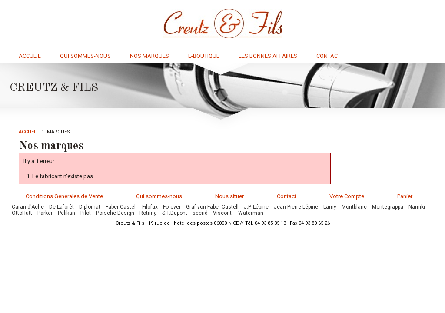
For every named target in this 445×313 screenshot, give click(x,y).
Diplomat (89, 207)
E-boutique (203, 56)
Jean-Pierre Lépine (296, 207)
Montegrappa (387, 207)
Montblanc (354, 207)
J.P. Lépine (256, 207)
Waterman (250, 213)
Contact (328, 56)
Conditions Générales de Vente (64, 196)
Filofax (150, 207)
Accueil (30, 56)
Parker (45, 213)
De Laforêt (61, 207)
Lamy (329, 207)
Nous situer (229, 196)
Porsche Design (115, 213)
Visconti (223, 213)
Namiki (416, 207)
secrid (200, 213)
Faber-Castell (121, 207)
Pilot (85, 213)
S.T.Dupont (174, 213)
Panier (404, 196)
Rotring (148, 213)
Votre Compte (346, 196)
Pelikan (66, 213)
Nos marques (149, 56)
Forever (172, 207)
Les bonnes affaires (268, 56)
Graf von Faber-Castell (212, 207)
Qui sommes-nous (85, 56)
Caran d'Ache (28, 207)
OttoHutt (22, 213)
